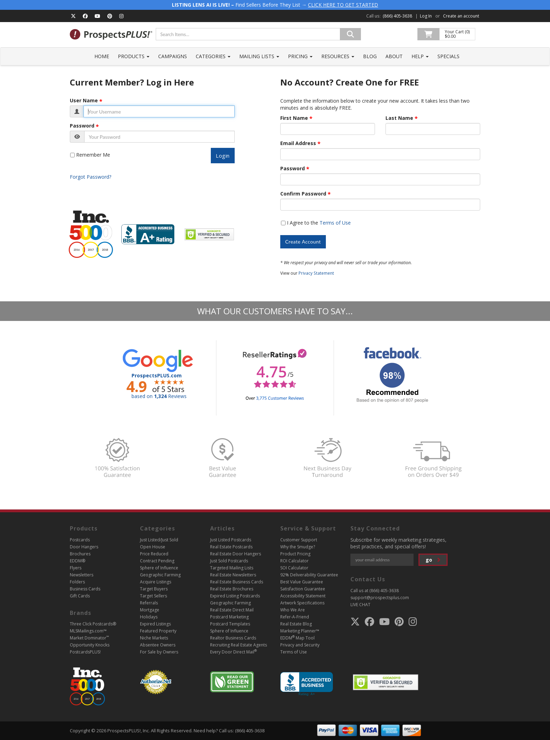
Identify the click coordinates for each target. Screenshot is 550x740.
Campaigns (172, 56)
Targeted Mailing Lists (231, 568)
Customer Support (298, 540)
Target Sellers (153, 596)
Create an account (461, 16)
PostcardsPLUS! (85, 652)
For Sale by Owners (159, 652)
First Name (294, 118)
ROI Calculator (294, 561)
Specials (448, 56)
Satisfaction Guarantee (302, 589)
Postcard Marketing (229, 617)
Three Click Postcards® (93, 624)
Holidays (148, 617)
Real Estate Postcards (231, 547)
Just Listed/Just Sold (159, 540)
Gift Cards (80, 596)
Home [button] (101, 56)
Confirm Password (303, 194)
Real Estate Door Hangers (235, 554)
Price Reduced (154, 554)
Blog (370, 56)
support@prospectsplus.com (379, 598)
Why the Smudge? (297, 547)
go (433, 559)
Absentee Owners (157, 645)
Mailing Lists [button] (259, 56)
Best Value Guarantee (301, 582)
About (394, 56)
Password (82, 126)
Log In (426, 16)
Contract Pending (157, 561)
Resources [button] (337, 56)
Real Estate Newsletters (233, 575)
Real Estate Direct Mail (232, 610)
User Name (84, 100)
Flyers (75, 568)
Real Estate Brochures (231, 589)
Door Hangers (84, 547)
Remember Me (93, 154)
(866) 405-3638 (397, 16)
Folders (77, 582)
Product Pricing (295, 554)
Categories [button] (213, 56)
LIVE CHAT (360, 605)
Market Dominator (89, 638)
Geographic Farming (160, 575)
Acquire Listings (155, 582)
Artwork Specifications (302, 603)
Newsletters (81, 575)
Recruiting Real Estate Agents (238, 645)
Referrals (149, 603)
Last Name (399, 118)
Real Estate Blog (296, 624)
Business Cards (85, 589)
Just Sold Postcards (229, 561)
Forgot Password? (90, 176)
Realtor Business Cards (233, 638)
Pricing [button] (300, 56)
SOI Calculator (294, 568)
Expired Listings (155, 624)
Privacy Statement (316, 273)
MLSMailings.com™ (88, 631)
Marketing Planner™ (299, 631)
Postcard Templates (230, 624)
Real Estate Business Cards (236, 582)
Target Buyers (154, 589)
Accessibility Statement (303, 596)
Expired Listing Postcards (235, 596)
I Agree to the (319, 222)
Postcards (80, 540)
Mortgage (149, 610)
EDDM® (77, 561)
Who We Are (292, 610)
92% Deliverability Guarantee (309, 575)
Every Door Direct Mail (233, 652)
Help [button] (420, 56)
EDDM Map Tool (297, 638)
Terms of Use (335, 222)
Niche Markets (154, 638)
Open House (152, 547)
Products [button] (133, 56)
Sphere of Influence (159, 568)
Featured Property (158, 631)
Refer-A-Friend (294, 617)
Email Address (298, 143)
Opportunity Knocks (89, 645)
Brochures (80, 554)
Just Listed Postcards (230, 540)
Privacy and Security (300, 645)
